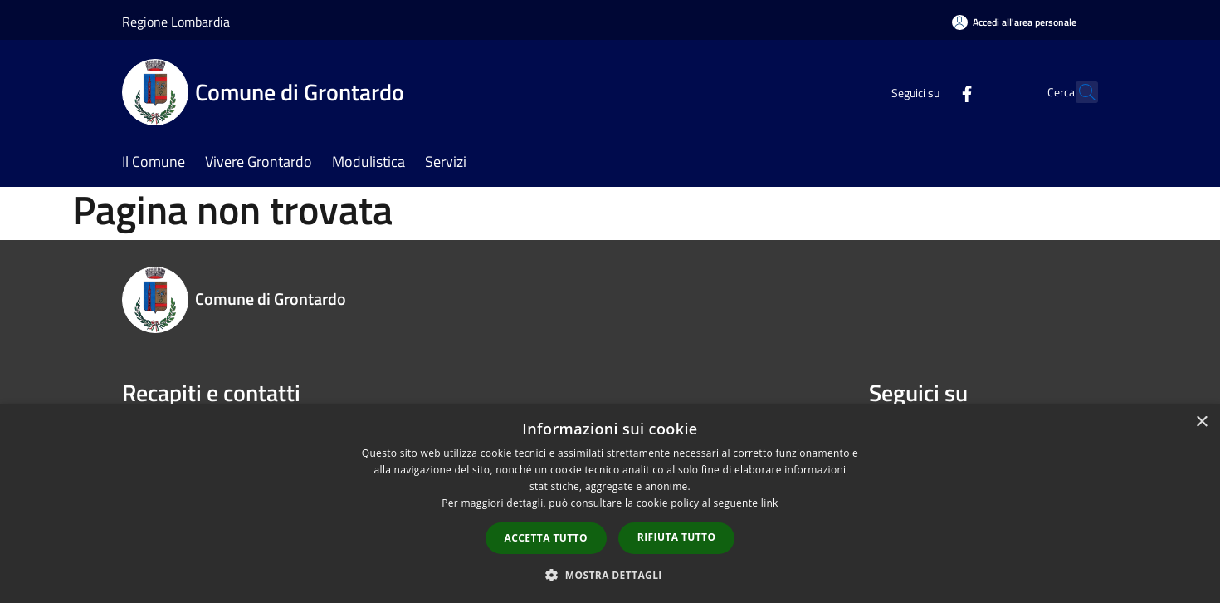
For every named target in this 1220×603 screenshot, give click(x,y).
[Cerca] (1078, 92)
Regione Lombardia (176, 22)
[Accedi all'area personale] (1014, 22)
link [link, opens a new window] (769, 503)
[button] (610, 574)
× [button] (1201, 422)
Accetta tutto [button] (546, 538)
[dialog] (610, 503)
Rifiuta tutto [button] (676, 537)
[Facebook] (930, 92)
